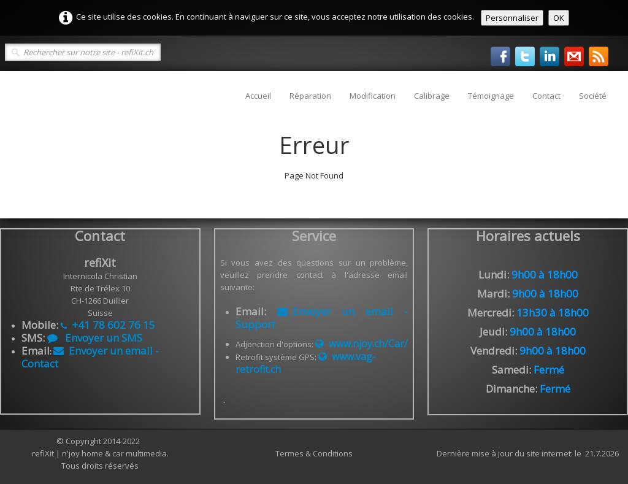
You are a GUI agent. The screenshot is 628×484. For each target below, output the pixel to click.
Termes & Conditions (314, 453)
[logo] (16, 89)
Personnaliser (512, 17)
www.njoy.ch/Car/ (361, 343)
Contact (546, 95)
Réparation (310, 95)
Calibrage (432, 95)
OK (558, 17)
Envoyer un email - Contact (90, 357)
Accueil (258, 95)
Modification (373, 95)
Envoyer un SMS (94, 338)
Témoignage (491, 95)
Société (593, 95)
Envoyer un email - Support (322, 317)
